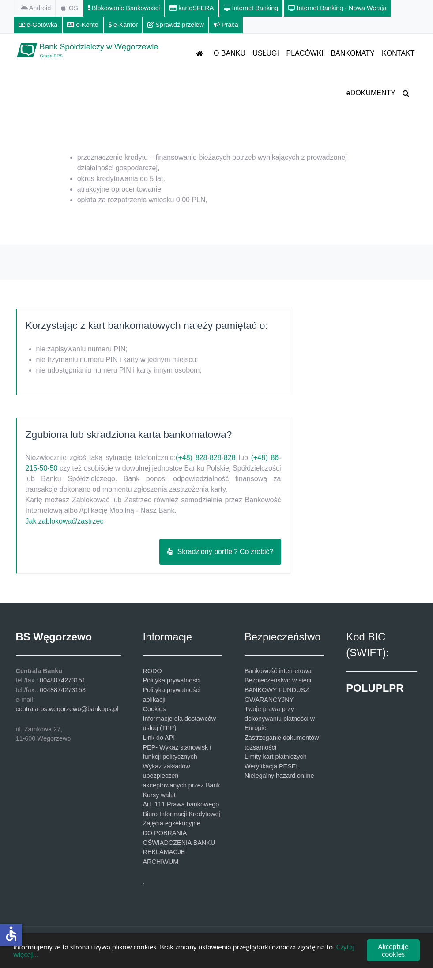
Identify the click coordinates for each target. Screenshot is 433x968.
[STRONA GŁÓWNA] (201, 53)
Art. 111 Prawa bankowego (181, 804)
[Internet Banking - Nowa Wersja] (338, 8)
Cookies (154, 708)
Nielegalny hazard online (279, 775)
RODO (152, 670)
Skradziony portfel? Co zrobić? (220, 551)
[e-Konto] (83, 25)
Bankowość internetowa (278, 670)
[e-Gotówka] (38, 25)
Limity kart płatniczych (276, 756)
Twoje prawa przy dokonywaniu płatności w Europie (280, 718)
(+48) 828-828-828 (205, 457)
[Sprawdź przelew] (176, 25)
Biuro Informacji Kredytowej (181, 813)
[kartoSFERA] (191, 8)
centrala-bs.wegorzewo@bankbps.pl (67, 708)
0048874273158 (63, 689)
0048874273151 (63, 680)
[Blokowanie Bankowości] (124, 8)
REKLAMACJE (164, 851)
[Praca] (226, 25)
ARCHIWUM (161, 861)
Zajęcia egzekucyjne (171, 823)
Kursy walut (159, 795)
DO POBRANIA (165, 832)
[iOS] (69, 8)
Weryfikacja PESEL (272, 766)
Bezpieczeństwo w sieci (278, 680)
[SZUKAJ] (407, 93)
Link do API (159, 737)
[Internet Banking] (251, 8)
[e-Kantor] (123, 25)
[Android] (36, 8)
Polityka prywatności (171, 680)
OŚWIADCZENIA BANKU (179, 842)
